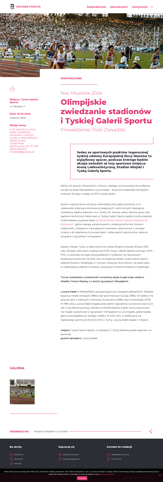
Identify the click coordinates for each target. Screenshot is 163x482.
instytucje (140, 6)
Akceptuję (82, 478)
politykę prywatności (107, 474)
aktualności (119, 6)
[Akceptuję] (160, 475)
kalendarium (96, 6)
